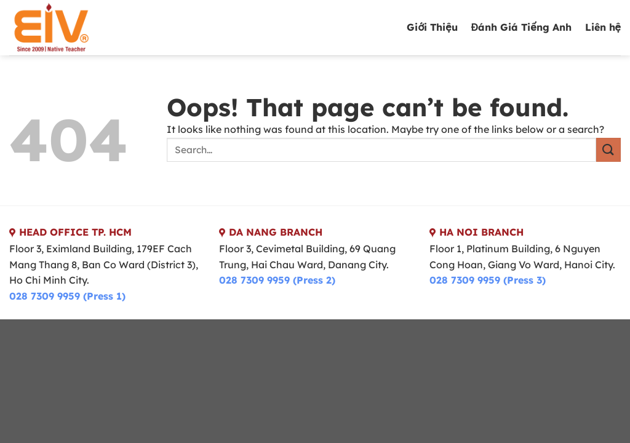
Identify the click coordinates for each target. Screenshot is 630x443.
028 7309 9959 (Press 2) (277, 280)
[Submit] (608, 150)
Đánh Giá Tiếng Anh (521, 27)
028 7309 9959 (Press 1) (67, 296)
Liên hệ (603, 27)
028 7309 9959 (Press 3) (487, 280)
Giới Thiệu (432, 27)
